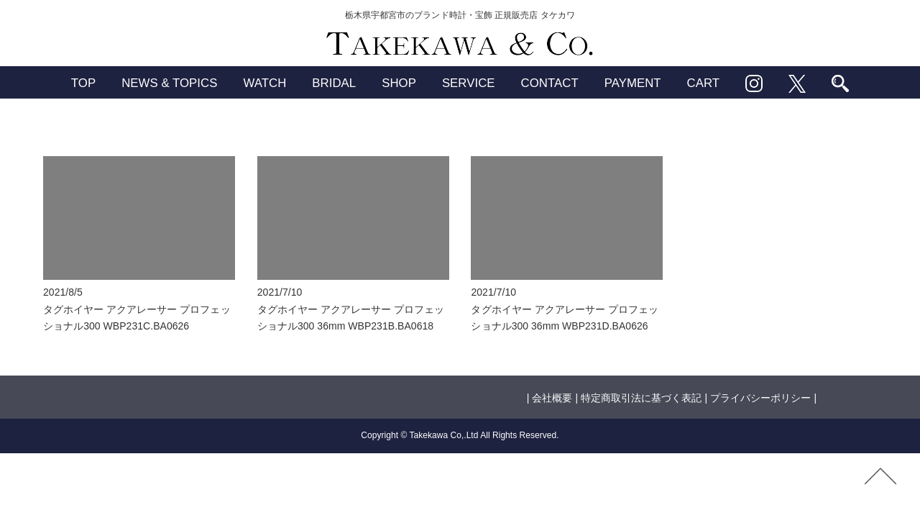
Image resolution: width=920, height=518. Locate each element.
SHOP (399, 83)
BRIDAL (334, 83)
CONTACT (550, 83)
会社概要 (552, 398)
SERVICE (468, 83)
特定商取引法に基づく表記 (641, 398)
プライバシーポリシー (760, 398)
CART (703, 83)
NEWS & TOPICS (169, 83)
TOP (83, 83)
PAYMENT (632, 83)
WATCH (264, 83)
